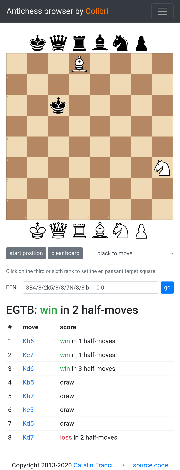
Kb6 (28, 341)
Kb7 (28, 396)
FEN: (12, 287)
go (167, 287)
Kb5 (28, 382)
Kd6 (28, 368)
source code (150, 465)
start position (26, 253)
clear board (65, 253)
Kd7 (28, 437)
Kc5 (28, 410)
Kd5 (28, 423)
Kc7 (28, 355)
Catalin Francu (94, 465)
